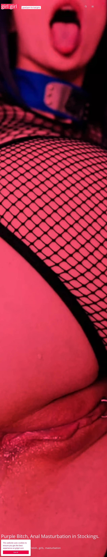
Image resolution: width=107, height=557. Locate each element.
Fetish (33, 548)
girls (41, 548)
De (103, 3)
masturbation (53, 548)
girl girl (9, 6)
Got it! (16, 552)
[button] (85, 6)
